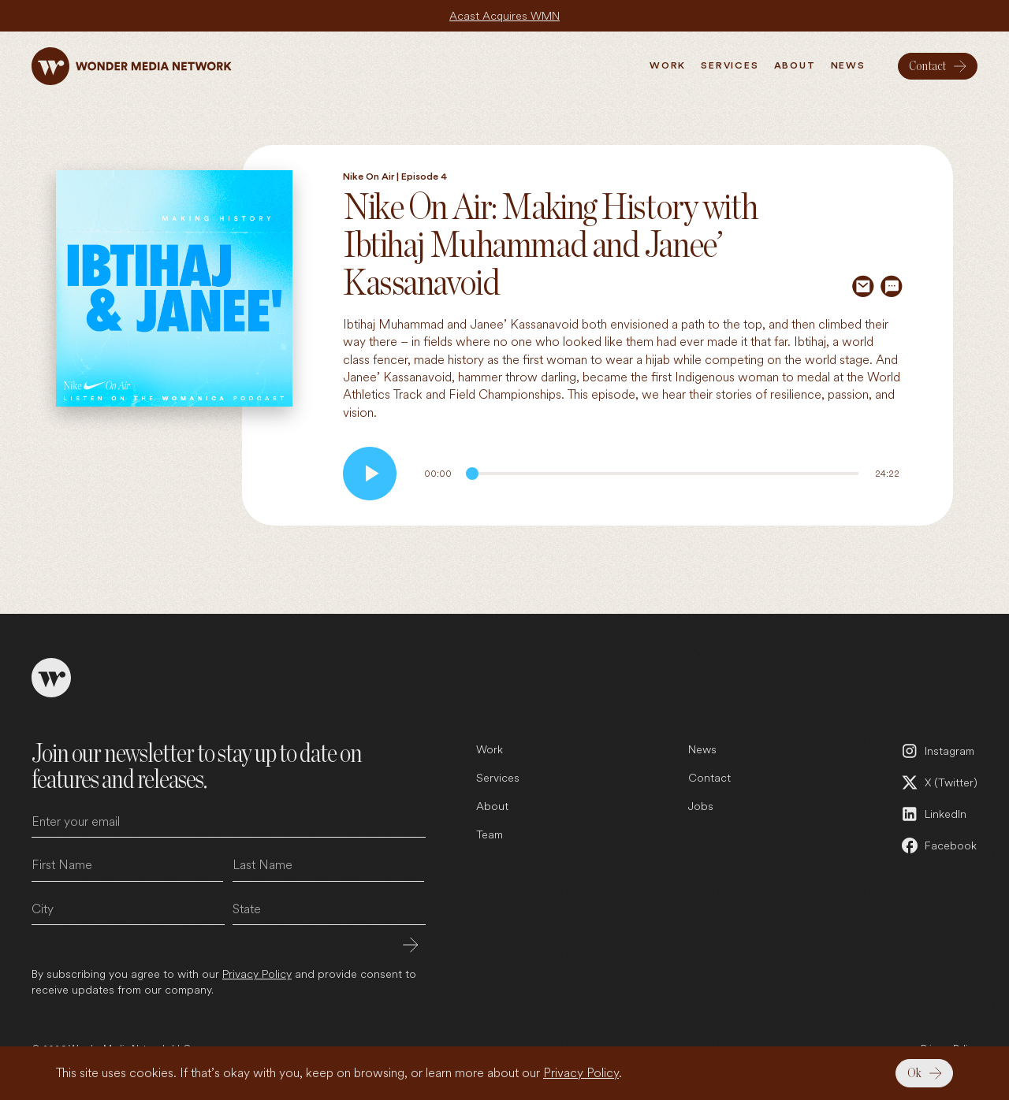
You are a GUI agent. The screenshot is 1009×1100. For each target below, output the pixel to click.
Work (489, 749)
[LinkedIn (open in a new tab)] (938, 814)
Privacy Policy (581, 1072)
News (702, 749)
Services (497, 777)
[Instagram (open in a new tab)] (938, 750)
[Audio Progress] (662, 473)
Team (489, 834)
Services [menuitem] (730, 65)
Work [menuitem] (668, 65)
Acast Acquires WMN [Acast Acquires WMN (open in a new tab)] (504, 15)
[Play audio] (370, 473)
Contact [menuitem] (927, 66)
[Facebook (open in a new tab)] (938, 845)
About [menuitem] (795, 65)
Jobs (700, 805)
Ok (914, 1073)
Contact (709, 777)
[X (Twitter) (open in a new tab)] (938, 782)
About (492, 805)
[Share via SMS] (892, 286)
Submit (411, 945)
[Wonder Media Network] (132, 66)
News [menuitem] (848, 65)
